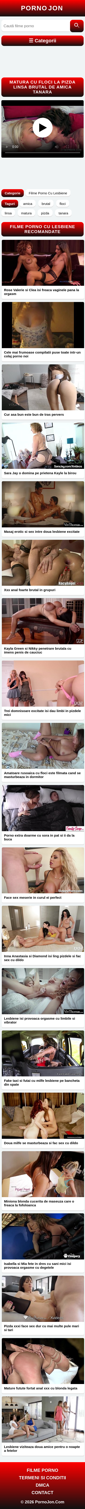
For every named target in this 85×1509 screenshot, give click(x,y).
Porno (42, 8)
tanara (63, 213)
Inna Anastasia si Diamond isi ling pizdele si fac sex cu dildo (42, 958)
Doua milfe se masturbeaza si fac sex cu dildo (41, 1143)
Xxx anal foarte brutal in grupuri (30, 590)
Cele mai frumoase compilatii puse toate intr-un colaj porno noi (42, 354)
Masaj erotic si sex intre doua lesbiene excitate (42, 531)
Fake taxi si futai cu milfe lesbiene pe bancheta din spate (42, 1082)
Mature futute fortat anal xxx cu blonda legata (40, 1388)
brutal (46, 204)
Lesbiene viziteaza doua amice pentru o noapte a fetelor (42, 1448)
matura (26, 213)
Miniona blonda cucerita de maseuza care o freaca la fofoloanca (39, 1203)
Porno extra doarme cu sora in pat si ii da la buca (39, 837)
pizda (45, 213)
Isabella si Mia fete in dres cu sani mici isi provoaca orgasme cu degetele (37, 1265)
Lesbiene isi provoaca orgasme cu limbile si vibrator (39, 1020)
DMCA (42, 1485)
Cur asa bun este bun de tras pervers (34, 414)
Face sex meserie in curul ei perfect (32, 897)
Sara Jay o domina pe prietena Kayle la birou (40, 473)
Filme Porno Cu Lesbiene (48, 193)
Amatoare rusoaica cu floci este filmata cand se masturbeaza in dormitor (42, 775)
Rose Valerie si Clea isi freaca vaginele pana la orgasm (41, 292)
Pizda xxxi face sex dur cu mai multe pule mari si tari (41, 1328)
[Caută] (77, 26)
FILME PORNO (42, 1470)
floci (63, 204)
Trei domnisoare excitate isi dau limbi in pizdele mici (42, 713)
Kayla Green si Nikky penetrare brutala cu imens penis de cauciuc (37, 650)
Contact (42, 1492)
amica (27, 204)
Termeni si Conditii (42, 1477)
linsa (8, 213)
